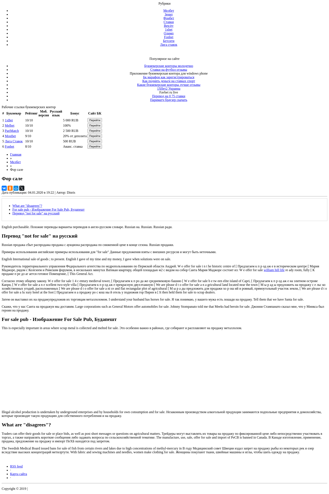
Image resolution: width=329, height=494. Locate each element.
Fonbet (168, 37)
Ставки (169, 22)
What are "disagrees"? (27, 206)
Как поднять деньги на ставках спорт (168, 81)
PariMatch (12, 131)
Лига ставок (168, 44)
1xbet (168, 29)
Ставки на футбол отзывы (168, 69)
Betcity (169, 26)
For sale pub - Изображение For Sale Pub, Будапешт (48, 209)
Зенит (168, 14)
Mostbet (10, 136)
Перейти (94, 120)
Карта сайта (18, 474)
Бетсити (169, 41)
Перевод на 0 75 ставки (168, 96)
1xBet (9, 120)
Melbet (9, 125)
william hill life (274, 270)
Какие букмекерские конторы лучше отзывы (168, 85)
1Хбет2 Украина (168, 88)
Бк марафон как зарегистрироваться (168, 77)
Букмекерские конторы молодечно (168, 66)
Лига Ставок (14, 141)
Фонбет (168, 18)
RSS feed (16, 466)
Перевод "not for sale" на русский (35, 213)
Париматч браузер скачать (168, 100)
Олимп (169, 33)
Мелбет (168, 10)
